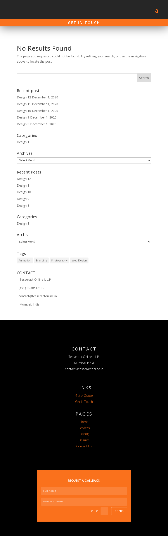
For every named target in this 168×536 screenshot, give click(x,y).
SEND (119, 505)
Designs (84, 434)
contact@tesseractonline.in (37, 290)
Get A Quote (84, 389)
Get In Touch (84, 22)
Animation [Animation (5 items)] (25, 254)
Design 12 (24, 91)
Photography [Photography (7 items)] (59, 254)
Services (84, 422)
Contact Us (84, 440)
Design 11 (24, 98)
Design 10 (24, 105)
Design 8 (23, 118)
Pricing (84, 428)
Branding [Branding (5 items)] (41, 254)
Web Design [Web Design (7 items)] (79, 254)
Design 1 (23, 136)
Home (84, 416)
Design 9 (23, 111)
